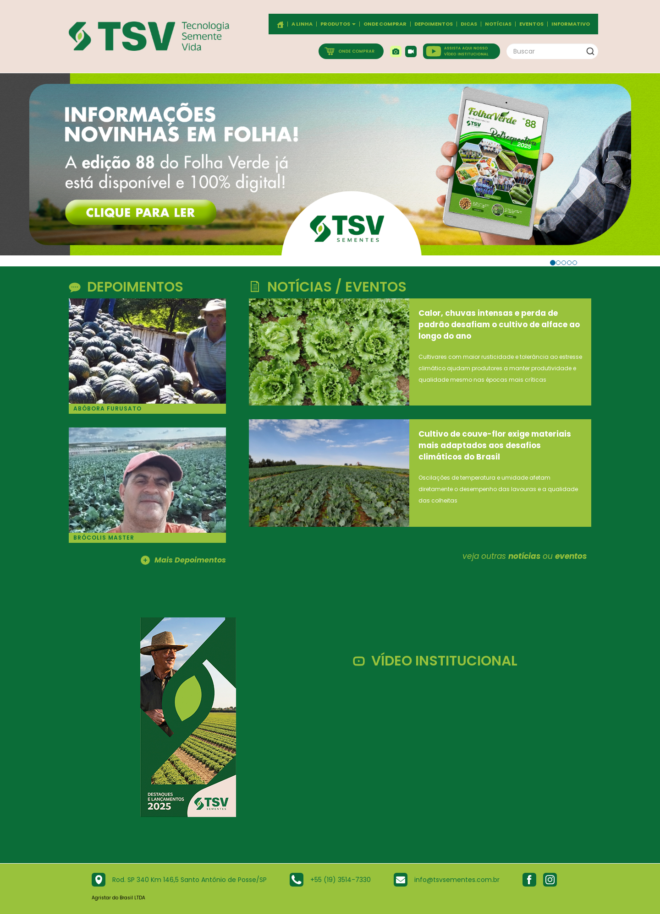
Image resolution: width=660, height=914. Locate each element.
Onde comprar (385, 24)
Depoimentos (433, 24)
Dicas (469, 24)
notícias (524, 556)
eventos (571, 556)
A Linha (302, 24)
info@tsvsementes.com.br (457, 879)
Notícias (498, 24)
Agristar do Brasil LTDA (118, 897)
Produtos (338, 24)
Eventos (531, 24)
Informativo (570, 24)
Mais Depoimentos (183, 561)
